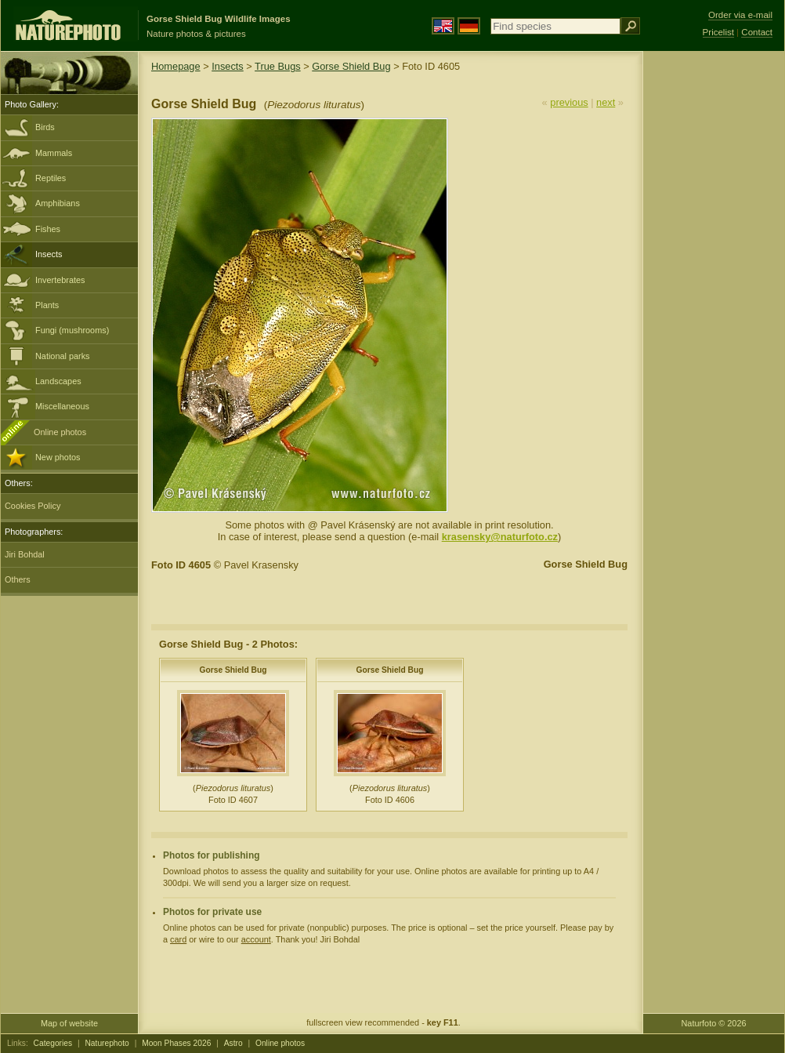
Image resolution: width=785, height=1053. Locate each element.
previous (569, 102)
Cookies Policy (32, 505)
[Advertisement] (713, 302)
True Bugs (278, 66)
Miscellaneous (62, 406)
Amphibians (57, 203)
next (605, 102)
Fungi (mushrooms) (72, 330)
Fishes (47, 229)
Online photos (60, 432)
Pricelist (718, 32)
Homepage (176, 66)
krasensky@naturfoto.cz (500, 537)
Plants (47, 305)
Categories (53, 1043)
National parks (62, 356)
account (256, 939)
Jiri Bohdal (25, 554)
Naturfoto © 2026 (714, 1023)
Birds (45, 127)
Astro (233, 1043)
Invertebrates (60, 280)
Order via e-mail (740, 15)
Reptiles (50, 178)
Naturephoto (106, 1043)
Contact (756, 32)
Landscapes (58, 381)
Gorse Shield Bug (351, 66)
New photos (57, 457)
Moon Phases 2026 (176, 1043)
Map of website (69, 1023)
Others (18, 579)
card (178, 939)
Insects (48, 254)
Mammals (53, 153)
